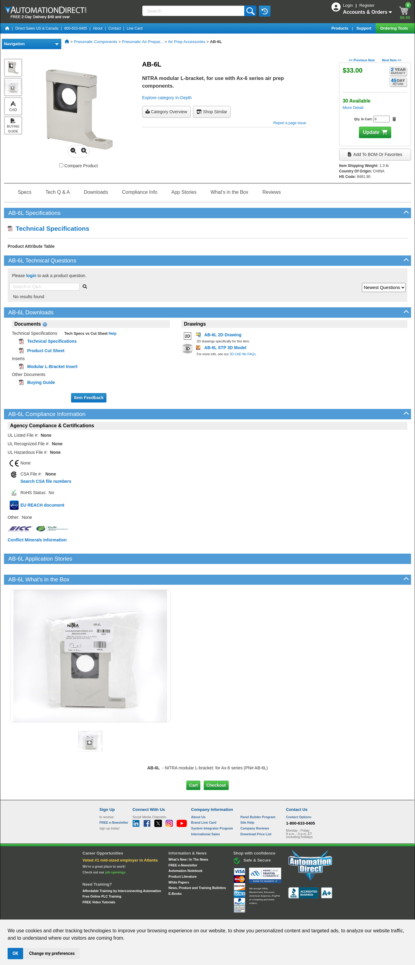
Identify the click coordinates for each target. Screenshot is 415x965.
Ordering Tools (394, 28)
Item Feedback (88, 397)
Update (371, 132)
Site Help (247, 802)
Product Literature (183, 856)
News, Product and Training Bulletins (197, 867)
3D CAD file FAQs (243, 354)
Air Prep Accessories (186, 41)
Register (366, 5)
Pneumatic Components (95, 41)
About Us (198, 796)
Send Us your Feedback (142, 914)
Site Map (112, 914)
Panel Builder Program (257, 796)
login (31, 275)
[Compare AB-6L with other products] (61, 165)
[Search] (193, 10)
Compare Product (78, 165)
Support (364, 28)
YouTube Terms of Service (286, 914)
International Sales (205, 813)
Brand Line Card (203, 802)
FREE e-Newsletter (183, 844)
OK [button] (15, 953)
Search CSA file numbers (45, 481)
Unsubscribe (175, 914)
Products (340, 28)
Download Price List (255, 813)
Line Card (134, 28)
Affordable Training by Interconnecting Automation (122, 870)
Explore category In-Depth (167, 97)
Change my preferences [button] (52, 953)
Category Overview (166, 111)
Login (348, 5)
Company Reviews (254, 807)
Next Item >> (391, 60)
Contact (114, 28)
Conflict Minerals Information (37, 539)
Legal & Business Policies (242, 914)
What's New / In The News (188, 838)
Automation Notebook (185, 850)
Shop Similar (211, 111)
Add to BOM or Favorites (375, 154)
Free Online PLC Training (102, 875)
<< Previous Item (362, 60)
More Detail (353, 107)
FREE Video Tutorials (99, 881)
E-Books (175, 873)
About (97, 28)
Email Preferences (203, 914)
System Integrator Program (212, 807)
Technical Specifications (48, 228)
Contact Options (298, 796)
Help (112, 333)
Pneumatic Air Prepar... (142, 41)
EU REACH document (42, 505)
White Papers (179, 861)
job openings (115, 851)
